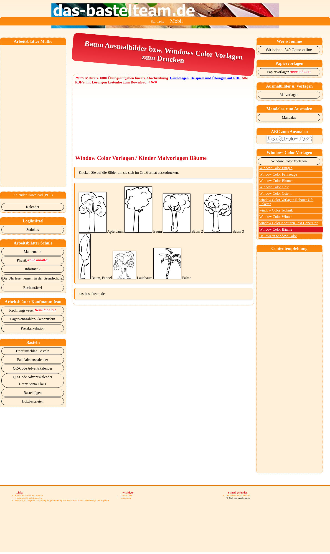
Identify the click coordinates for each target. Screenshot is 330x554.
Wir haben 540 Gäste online (289, 50)
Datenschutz (126, 495)
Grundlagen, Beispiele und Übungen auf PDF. (205, 78)
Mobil (176, 21)
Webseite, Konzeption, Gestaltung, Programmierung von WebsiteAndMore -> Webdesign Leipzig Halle (62, 500)
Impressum (126, 498)
